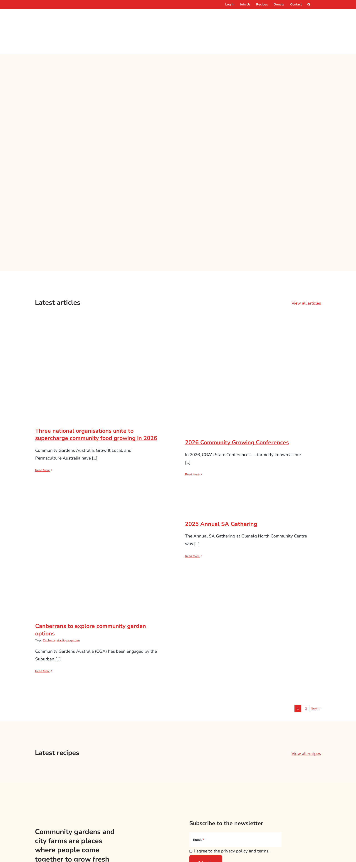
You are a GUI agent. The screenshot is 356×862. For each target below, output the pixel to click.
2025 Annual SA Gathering (221, 495)
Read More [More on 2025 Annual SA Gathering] (192, 527)
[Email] (235, 810)
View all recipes (306, 724)
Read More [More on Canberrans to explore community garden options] (42, 642)
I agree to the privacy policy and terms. (231, 822)
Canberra (49, 611)
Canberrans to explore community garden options (90, 600)
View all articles (306, 274)
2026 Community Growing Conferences (237, 413)
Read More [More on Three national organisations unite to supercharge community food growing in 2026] (42, 441)
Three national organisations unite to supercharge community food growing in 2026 (96, 405)
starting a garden (68, 611)
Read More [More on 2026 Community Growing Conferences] (192, 445)
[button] (308, 4)
